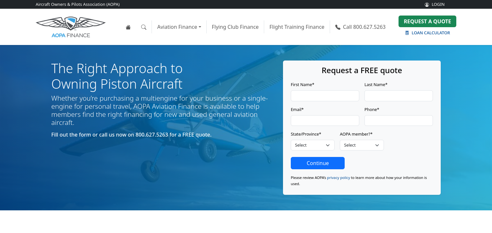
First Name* (302, 84)
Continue (318, 163)
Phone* (371, 109)
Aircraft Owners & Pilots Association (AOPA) (78, 4)
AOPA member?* (356, 134)
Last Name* (375, 84)
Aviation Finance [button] (177, 26)
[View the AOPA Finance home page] (128, 26)
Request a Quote (427, 21)
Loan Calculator (427, 33)
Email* (297, 109)
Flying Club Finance (235, 26)
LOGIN (435, 4)
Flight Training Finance (297, 26)
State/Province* (306, 134)
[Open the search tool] (144, 26)
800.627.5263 (360, 26)
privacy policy (338, 177)
